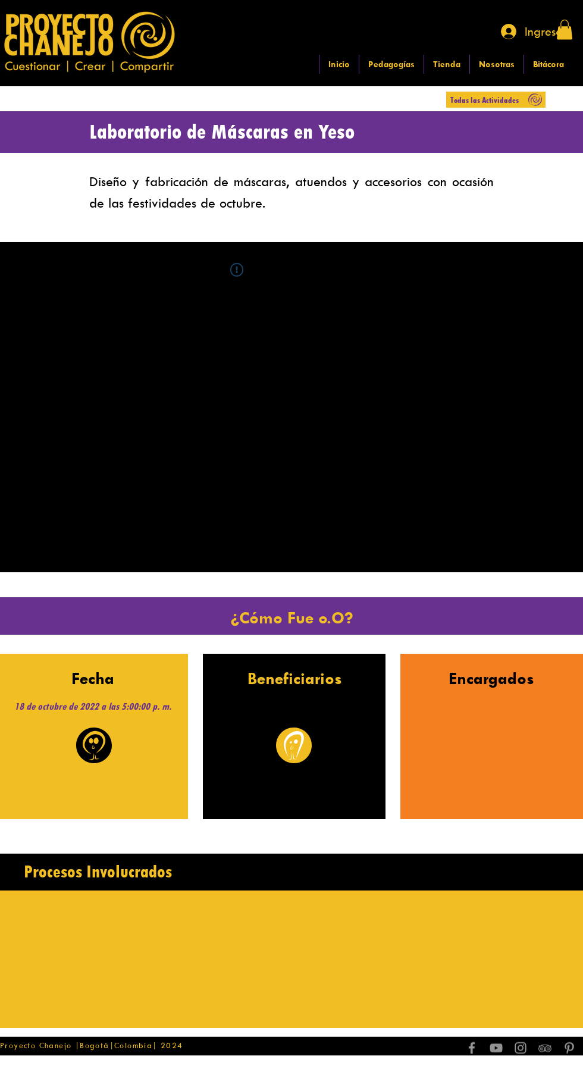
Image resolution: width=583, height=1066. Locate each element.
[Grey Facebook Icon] (471, 1048)
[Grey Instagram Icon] (520, 1048)
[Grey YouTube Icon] (496, 1048)
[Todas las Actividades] (496, 100)
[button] (564, 29)
